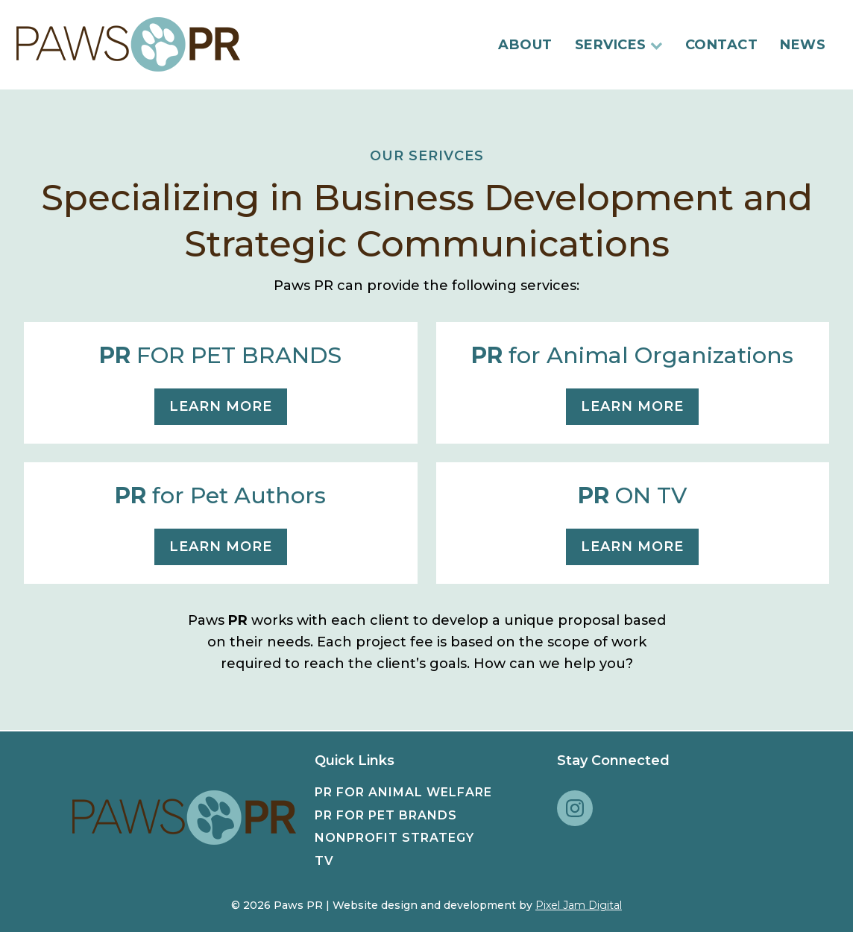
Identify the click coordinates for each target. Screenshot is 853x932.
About (525, 45)
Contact (721, 45)
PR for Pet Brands (386, 815)
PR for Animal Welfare (403, 792)
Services (619, 45)
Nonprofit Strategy (394, 838)
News (802, 45)
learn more (220, 406)
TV (324, 861)
